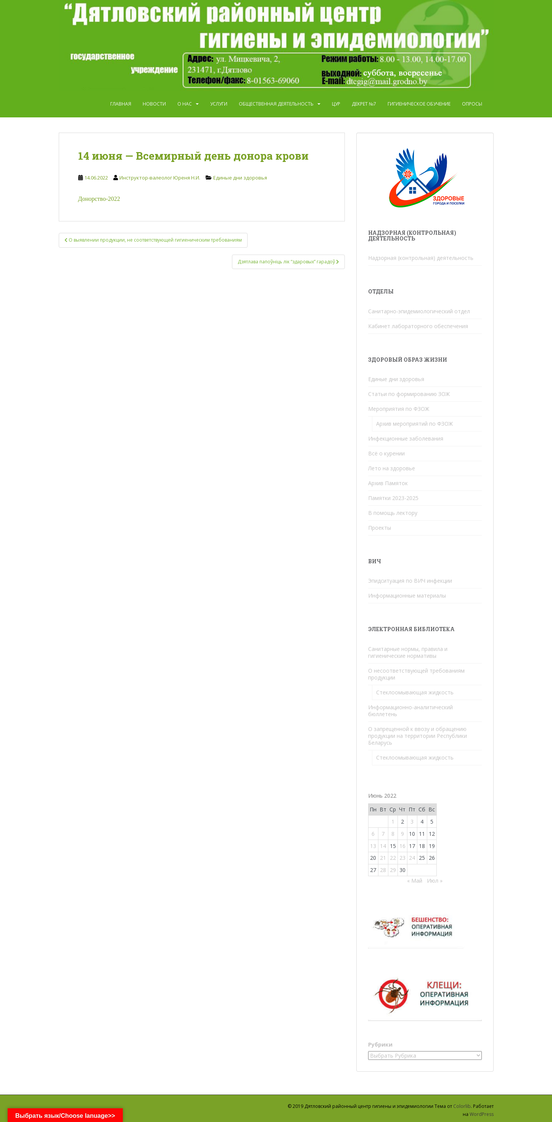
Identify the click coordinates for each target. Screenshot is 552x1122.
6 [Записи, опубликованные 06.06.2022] (373, 833)
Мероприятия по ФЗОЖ (398, 408)
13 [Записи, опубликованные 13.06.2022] (373, 846)
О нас (184, 104)
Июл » (435, 880)
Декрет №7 (364, 104)
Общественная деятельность (276, 104)
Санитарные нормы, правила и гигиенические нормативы (407, 652)
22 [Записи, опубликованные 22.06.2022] (393, 857)
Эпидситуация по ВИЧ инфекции (410, 580)
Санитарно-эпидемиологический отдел (419, 311)
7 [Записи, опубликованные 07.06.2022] (383, 833)
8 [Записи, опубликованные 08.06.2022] (392, 833)
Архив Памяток (388, 483)
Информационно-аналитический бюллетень (410, 711)
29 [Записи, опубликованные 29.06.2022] (393, 870)
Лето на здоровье (391, 468)
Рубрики (380, 1044)
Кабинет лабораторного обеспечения (418, 326)
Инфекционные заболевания (405, 438)
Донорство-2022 (99, 199)
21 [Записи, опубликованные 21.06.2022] (383, 857)
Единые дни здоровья (240, 177)
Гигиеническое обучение (419, 104)
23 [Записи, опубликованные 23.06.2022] (402, 857)
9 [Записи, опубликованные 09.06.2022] (402, 833)
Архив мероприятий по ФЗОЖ (414, 423)
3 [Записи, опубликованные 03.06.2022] (412, 821)
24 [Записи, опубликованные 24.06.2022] (412, 857)
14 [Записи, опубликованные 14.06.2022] (383, 846)
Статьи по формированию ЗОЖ (409, 394)
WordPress (482, 1114)
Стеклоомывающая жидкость (415, 692)
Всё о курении (386, 453)
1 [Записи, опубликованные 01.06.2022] (392, 821)
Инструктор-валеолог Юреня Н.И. (159, 177)
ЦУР (336, 104)
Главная (120, 104)
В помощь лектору (392, 512)
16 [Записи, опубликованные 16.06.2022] (402, 846)
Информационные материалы (407, 595)
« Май (414, 880)
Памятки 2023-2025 (393, 498)
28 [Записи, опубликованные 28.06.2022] (383, 870)
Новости (154, 104)
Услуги (218, 104)
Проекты (379, 527)
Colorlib (462, 1106)
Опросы (472, 104)
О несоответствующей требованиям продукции (416, 674)
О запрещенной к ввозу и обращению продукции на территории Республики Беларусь (417, 735)
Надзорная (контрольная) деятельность (420, 257)
